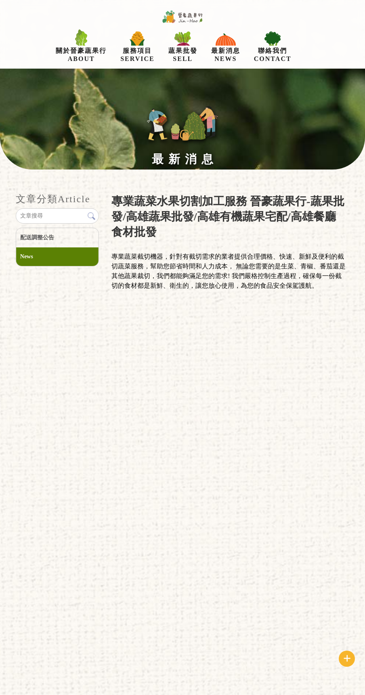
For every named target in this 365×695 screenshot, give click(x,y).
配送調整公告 (37, 237)
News (26, 256)
